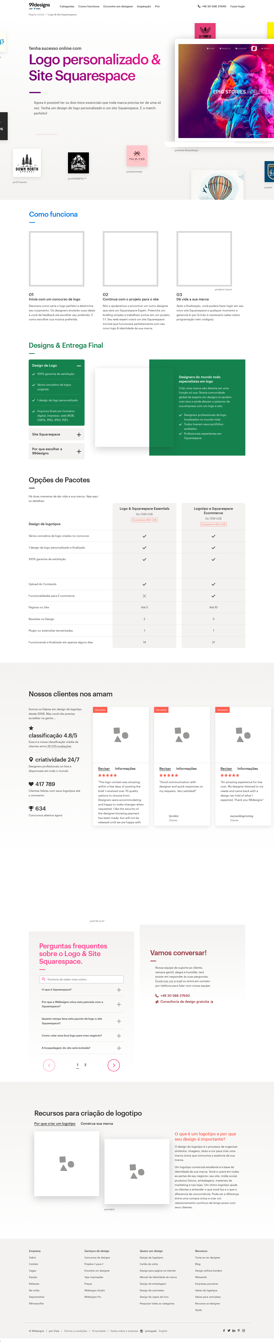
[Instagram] (243, 1330)
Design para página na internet (158, 1270)
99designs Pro (92, 1296)
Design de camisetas (152, 1290)
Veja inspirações (93, 1277)
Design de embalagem (153, 1283)
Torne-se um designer (207, 1257)
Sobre (32, 1257)
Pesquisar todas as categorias (157, 1303)
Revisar (104, 768)
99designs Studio (94, 1290)
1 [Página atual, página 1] (77, 1065)
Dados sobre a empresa (124, 1330)
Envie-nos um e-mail (168, 981)
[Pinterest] (238, 1330)
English (163, 1330)
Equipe (33, 1277)
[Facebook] (224, 1330)
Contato (33, 1263)
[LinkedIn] (233, 1330)
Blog (197, 1263)
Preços (88, 1283)
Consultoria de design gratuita (186, 1001)
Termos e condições (75, 1330)
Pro (157, 6)
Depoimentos (36, 1296)
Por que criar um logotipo (54, 1123)
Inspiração (144, 6)
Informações (125, 768)
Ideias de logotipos (206, 1290)
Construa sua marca (97, 1123)
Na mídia (34, 1290)
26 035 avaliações (59, 746)
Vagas (32, 1270)
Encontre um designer (118, 6)
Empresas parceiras (206, 1283)
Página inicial (36, 14)
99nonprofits (36, 1303)
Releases (34, 1283)
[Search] (81, 980)
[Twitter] (229, 1330)
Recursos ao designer (207, 1303)
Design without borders (208, 1270)
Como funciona (88, 6)
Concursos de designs (97, 1257)
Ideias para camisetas (208, 1296)
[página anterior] (49, 1065)
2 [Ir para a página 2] (85, 1065)
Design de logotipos (151, 1257)
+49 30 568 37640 (212, 6)
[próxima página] (114, 1065)
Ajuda (198, 1309)
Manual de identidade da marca (158, 1277)
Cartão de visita (149, 1263)
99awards (201, 1277)
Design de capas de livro (154, 1296)
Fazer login (237, 6)
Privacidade (99, 1330)
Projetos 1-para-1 (93, 1263)
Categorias (67, 6)
